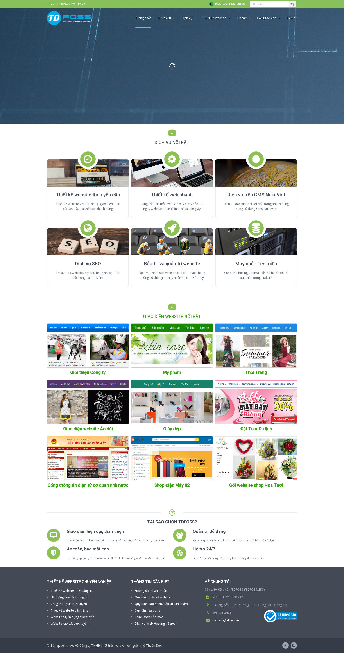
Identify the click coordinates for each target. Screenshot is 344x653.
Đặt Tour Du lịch (256, 429)
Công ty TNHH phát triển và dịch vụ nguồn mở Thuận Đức (120, 645)
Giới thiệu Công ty (88, 372)
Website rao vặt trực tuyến (69, 623)
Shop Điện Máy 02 (172, 485)
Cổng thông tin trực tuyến (69, 604)
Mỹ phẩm (172, 372)
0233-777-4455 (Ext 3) (227, 4)
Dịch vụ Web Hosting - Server (156, 623)
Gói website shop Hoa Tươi (256, 485)
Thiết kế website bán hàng (69, 610)
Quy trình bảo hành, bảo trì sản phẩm (161, 604)
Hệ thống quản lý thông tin (69, 597)
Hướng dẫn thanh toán (151, 590)
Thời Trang (256, 372)
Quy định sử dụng (147, 610)
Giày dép (172, 429)
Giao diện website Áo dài (88, 429)
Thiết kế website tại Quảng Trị (72, 590)
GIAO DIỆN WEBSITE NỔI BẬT (172, 316)
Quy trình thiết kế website (153, 597)
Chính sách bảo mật (149, 617)
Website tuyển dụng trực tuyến (72, 617)
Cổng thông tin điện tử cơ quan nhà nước (88, 485)
